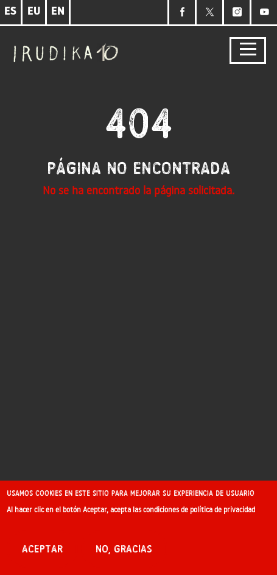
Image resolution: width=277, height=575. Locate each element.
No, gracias (124, 554)
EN (58, 12)
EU (34, 12)
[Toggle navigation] (248, 51)
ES (10, 12)
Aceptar (42, 554)
